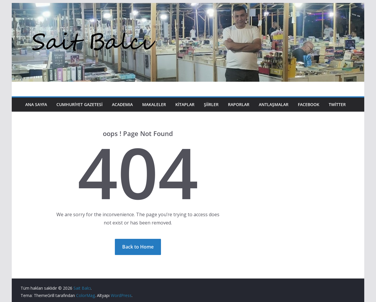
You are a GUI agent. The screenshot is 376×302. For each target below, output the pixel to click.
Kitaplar (184, 104)
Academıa (122, 104)
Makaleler (154, 104)
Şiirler (211, 104)
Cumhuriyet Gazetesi (79, 104)
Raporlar (238, 104)
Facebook (308, 104)
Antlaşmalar (273, 104)
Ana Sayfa (36, 104)
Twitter (337, 104)
